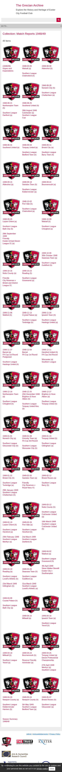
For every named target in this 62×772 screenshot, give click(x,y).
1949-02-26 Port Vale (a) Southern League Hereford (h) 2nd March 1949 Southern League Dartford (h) (29, 532)
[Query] (31, 20)
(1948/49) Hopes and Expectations (8, 68)
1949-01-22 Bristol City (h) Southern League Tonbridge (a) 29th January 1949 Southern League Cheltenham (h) (10, 485)
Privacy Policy (54, 734)
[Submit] (59, 20)
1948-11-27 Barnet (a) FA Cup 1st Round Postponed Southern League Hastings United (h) (11, 357)
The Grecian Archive (29, 5)
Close (52, 769)
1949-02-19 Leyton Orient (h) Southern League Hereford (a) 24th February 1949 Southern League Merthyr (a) (11, 532)
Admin (28, 734)
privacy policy (42, 769)
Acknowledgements (40, 734)
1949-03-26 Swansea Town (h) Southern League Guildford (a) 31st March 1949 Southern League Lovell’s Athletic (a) (30, 578)
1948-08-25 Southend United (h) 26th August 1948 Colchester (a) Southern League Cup (30, 110)
